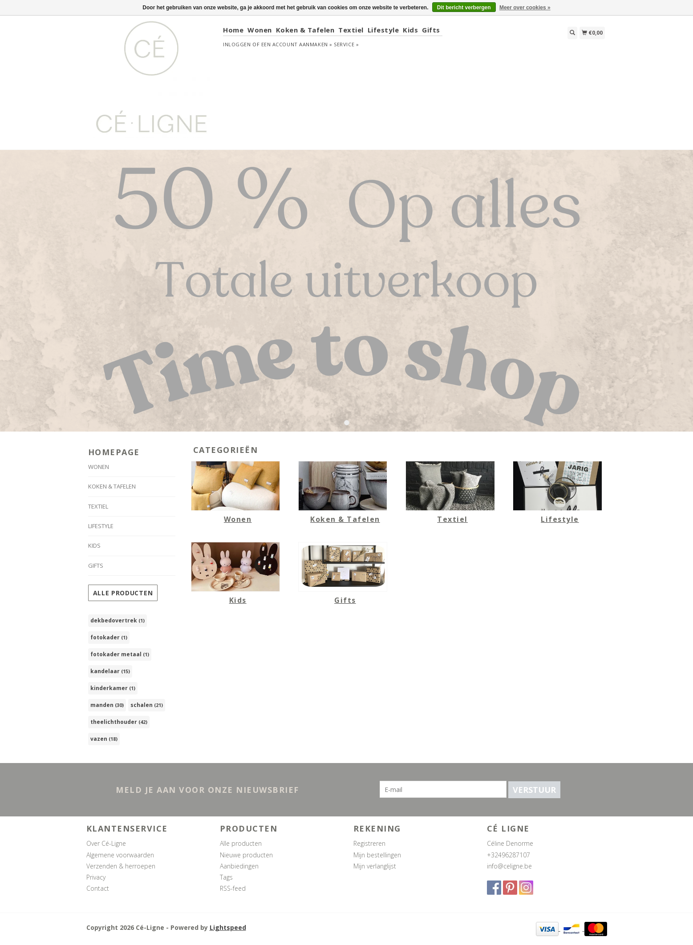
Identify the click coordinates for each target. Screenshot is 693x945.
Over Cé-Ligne (106, 843)
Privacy (95, 877)
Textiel (351, 29)
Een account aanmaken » (296, 44)
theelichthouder (118, 722)
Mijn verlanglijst (374, 866)
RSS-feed (233, 888)
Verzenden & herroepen (120, 866)
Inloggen (237, 44)
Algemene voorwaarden (120, 855)
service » (346, 44)
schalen (146, 705)
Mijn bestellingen (377, 855)
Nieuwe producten (246, 855)
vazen (104, 739)
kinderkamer (112, 688)
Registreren (369, 843)
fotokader (108, 637)
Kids (410, 29)
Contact (97, 888)
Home (233, 29)
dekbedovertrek (117, 620)
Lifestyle (383, 29)
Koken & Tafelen (305, 29)
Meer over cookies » (525, 7)
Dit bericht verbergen (464, 7)
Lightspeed (228, 927)
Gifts (431, 29)
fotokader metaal (119, 654)
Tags (226, 877)
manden (107, 705)
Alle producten (123, 593)
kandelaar (110, 671)
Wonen (259, 29)
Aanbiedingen (239, 866)
